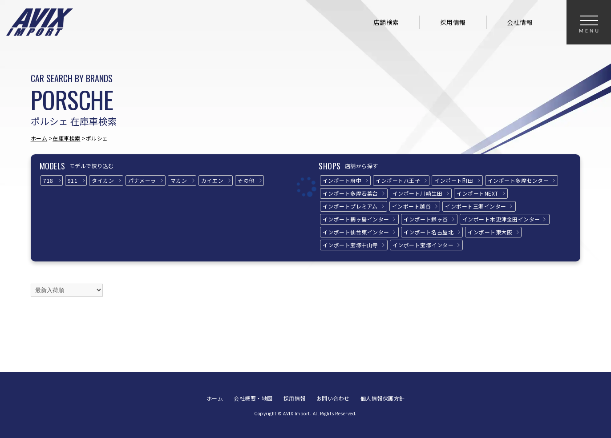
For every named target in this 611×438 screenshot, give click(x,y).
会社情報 (520, 22)
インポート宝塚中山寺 (350, 245)
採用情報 (453, 22)
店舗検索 (386, 22)
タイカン (103, 180)
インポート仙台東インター (356, 232)
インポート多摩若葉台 (350, 193)
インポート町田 (453, 180)
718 (48, 180)
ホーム (39, 138)
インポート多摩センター (518, 180)
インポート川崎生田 (417, 193)
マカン (178, 180)
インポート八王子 (398, 180)
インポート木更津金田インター (501, 219)
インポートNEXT (477, 193)
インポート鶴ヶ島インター (356, 219)
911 (73, 180)
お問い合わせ (333, 398)
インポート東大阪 (490, 232)
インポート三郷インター (475, 206)
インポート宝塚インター (423, 245)
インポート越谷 (411, 206)
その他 (246, 180)
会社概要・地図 (253, 398)
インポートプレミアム (350, 206)
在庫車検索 (67, 138)
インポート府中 (342, 180)
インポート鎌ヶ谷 (426, 219)
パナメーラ (142, 180)
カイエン (212, 180)
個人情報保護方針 (382, 398)
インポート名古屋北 (429, 232)
